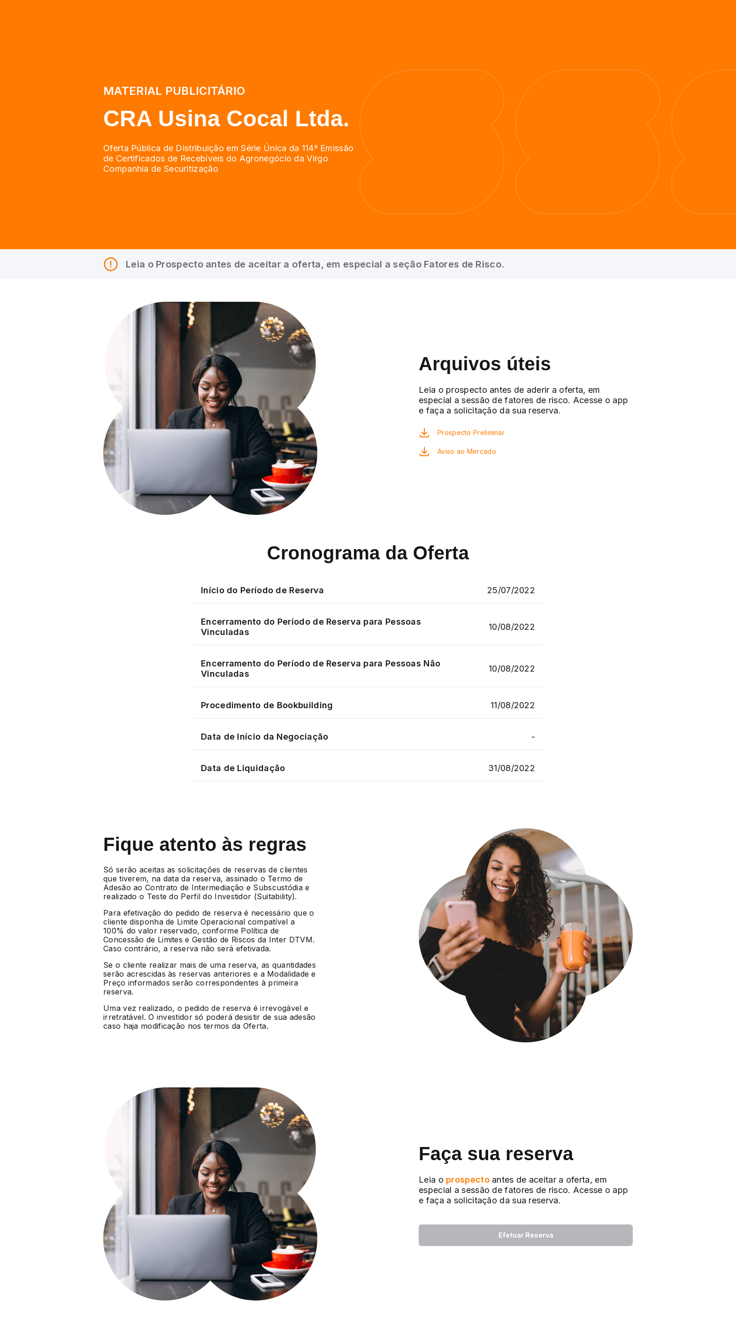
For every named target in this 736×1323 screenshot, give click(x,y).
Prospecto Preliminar (471, 432)
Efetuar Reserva (525, 1235)
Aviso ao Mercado (466, 451)
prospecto (467, 1180)
